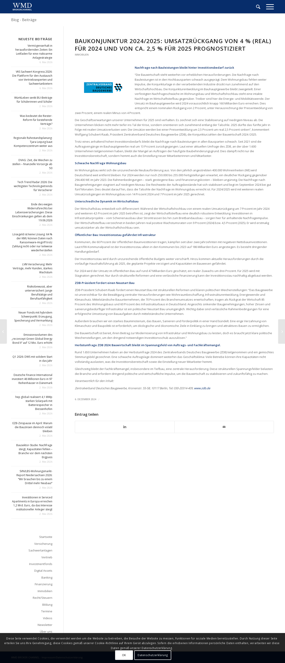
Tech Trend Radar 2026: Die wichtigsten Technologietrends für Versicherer (33, 186)
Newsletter (45, 625)
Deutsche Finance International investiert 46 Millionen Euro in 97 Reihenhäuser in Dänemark (32, 379)
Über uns (46, 631)
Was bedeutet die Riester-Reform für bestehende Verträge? (36, 120)
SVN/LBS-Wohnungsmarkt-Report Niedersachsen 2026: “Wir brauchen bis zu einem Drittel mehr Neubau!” (34, 477)
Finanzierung (43, 584)
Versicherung (43, 544)
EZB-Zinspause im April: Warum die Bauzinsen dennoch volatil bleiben (32, 427)
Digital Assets (43, 571)
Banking (46, 577)
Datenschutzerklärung (153, 655)
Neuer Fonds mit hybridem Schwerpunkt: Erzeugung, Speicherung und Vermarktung (33, 316)
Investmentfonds (40, 564)
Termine (46, 611)
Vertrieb (46, 557)
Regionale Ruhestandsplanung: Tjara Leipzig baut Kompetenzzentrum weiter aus (33, 142)
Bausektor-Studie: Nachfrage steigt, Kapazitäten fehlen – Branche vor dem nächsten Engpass (34, 451)
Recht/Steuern (42, 598)
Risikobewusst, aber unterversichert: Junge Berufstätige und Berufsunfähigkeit (38, 292)
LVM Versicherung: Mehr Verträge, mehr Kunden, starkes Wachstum (32, 268)
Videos (47, 618)
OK (124, 655)
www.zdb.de (202, 388)
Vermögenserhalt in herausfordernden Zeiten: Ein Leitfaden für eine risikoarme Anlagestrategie (33, 52)
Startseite (45, 537)
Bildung (47, 605)
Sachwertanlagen (40, 550)
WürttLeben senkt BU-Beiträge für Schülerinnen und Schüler (33, 100)
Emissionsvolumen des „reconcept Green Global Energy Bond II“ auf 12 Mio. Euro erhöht (32, 339)
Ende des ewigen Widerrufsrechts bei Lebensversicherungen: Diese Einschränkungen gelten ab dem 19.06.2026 (32, 212)
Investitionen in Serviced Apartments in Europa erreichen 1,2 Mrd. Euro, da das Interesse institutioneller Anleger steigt (32, 503)
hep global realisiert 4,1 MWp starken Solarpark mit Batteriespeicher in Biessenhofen (33, 403)
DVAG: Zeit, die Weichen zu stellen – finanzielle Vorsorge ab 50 (32, 164)
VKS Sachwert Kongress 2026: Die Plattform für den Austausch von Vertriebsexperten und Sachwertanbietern (32, 78)
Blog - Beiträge (24, 19)
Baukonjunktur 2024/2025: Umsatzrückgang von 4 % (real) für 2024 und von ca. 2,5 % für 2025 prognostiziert (173, 44)
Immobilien (82, 54)
